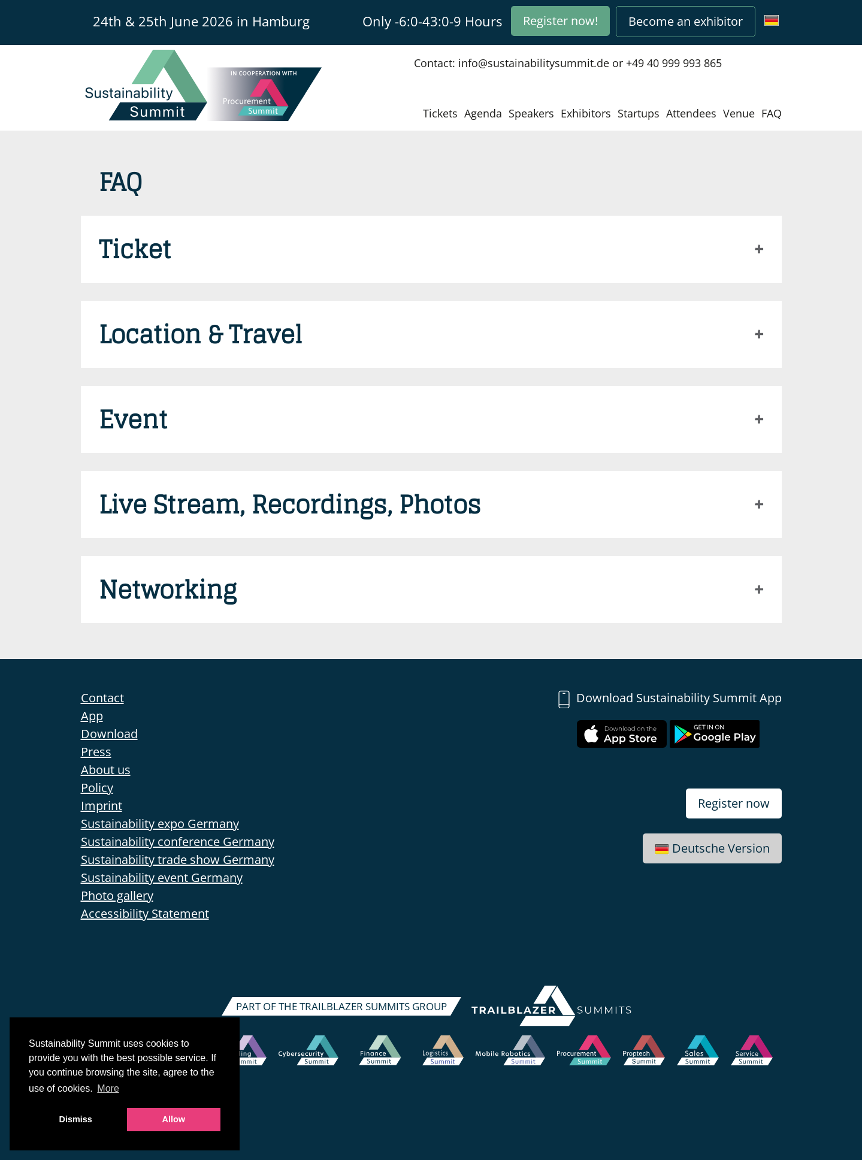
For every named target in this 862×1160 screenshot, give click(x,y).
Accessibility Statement (145, 913)
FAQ (771, 113)
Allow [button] (173, 1119)
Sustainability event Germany (162, 877)
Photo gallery (117, 895)
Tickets (440, 113)
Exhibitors (586, 113)
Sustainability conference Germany (177, 841)
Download (109, 734)
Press (96, 752)
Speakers (531, 113)
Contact (102, 698)
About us (106, 770)
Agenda (483, 113)
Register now (734, 803)
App (92, 716)
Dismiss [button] (75, 1119)
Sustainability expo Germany (160, 823)
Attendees (691, 113)
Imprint (101, 806)
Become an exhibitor (685, 21)
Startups (639, 113)
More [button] (108, 1088)
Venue (739, 113)
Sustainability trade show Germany (177, 859)
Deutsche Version (712, 848)
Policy (97, 788)
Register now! (560, 21)
